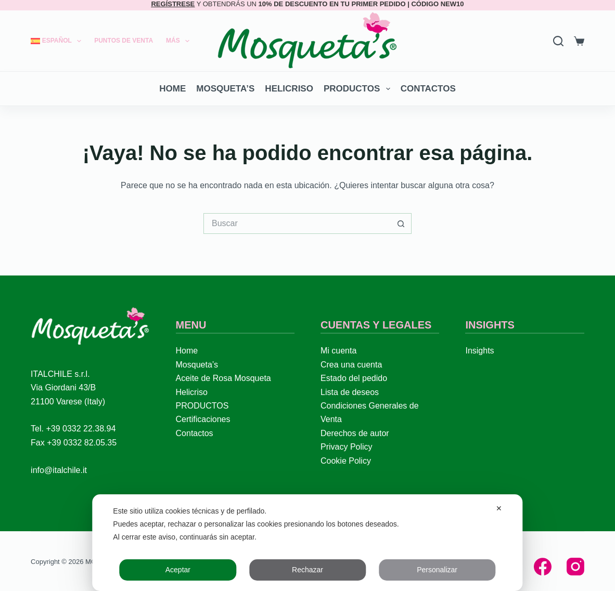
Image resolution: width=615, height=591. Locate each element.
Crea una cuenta (351, 364)
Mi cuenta (338, 350)
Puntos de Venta (123, 40)
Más (180, 41)
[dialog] (307, 542)
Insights (479, 350)
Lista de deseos (350, 392)
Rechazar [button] (307, 570)
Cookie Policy (346, 460)
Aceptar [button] (177, 570)
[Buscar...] (297, 223)
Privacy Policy (347, 446)
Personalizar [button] (437, 570)
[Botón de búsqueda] (401, 223)
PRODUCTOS (359, 89)
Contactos (428, 89)
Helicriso (289, 89)
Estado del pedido (354, 378)
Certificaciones (203, 419)
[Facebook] (543, 566)
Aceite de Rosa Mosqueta (223, 378)
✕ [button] (499, 508)
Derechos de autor (355, 433)
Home (172, 89)
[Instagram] (575, 566)
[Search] (558, 41)
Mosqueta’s (225, 89)
